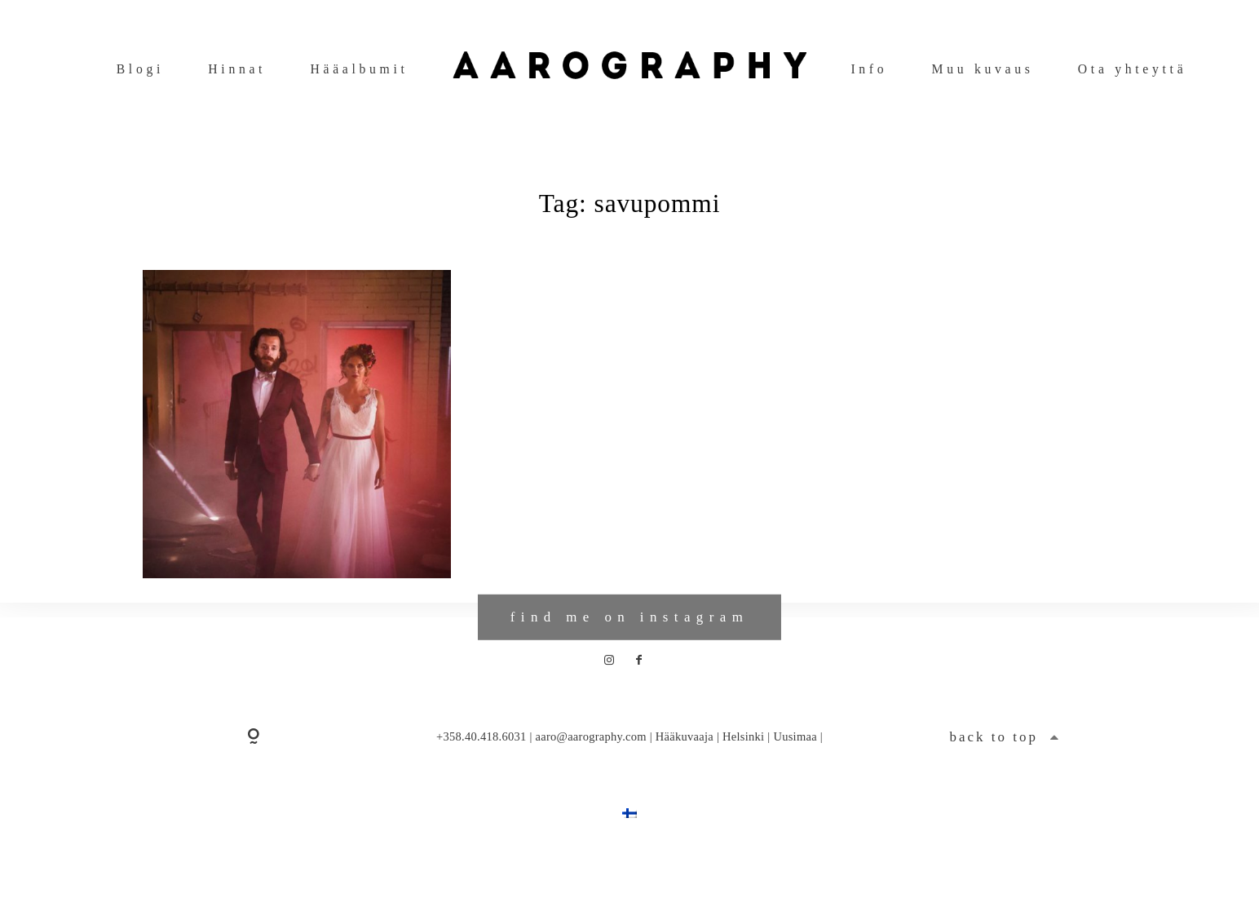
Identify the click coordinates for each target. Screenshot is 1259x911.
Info (868, 69)
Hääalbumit (359, 69)
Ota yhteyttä (1132, 69)
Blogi (140, 69)
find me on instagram (629, 649)
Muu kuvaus (983, 69)
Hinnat (237, 69)
